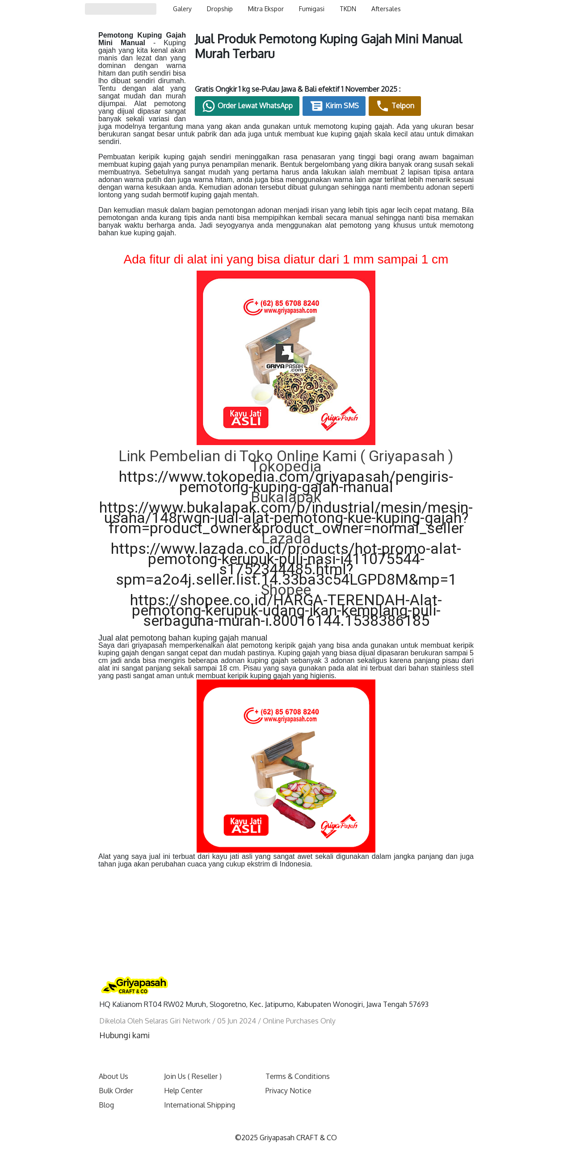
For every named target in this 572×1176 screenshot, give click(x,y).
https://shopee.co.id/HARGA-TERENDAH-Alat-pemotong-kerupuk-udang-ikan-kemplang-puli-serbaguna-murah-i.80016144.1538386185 (286, 595)
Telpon (443, 109)
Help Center (183, 1075)
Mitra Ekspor (266, 9)
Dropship (220, 9)
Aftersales (386, 9)
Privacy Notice (288, 1075)
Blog (106, 1089)
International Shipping (199, 1089)
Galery (182, 9)
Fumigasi (311, 9)
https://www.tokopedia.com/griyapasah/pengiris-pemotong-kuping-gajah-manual (286, 466)
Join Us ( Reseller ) (193, 1061)
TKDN (348, 9)
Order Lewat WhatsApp (295, 109)
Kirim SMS (382, 109)
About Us (113, 1061)
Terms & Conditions (297, 1061)
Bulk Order (116, 1075)
